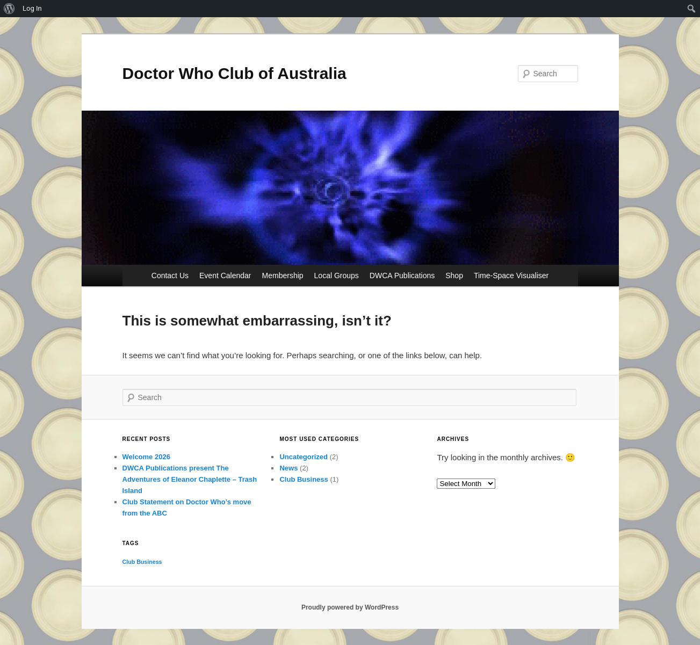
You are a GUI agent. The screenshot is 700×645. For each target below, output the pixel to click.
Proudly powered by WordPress (350, 607)
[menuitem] (9, 8)
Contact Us (170, 275)
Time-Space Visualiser (511, 275)
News (288, 468)
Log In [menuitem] (32, 8)
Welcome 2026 (146, 457)
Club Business (303, 479)
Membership (283, 275)
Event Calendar (225, 275)
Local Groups (336, 275)
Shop (454, 275)
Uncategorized (303, 457)
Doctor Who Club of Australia (234, 73)
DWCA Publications (402, 275)
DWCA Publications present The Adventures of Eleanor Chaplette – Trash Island (189, 479)
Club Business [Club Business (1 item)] (142, 562)
